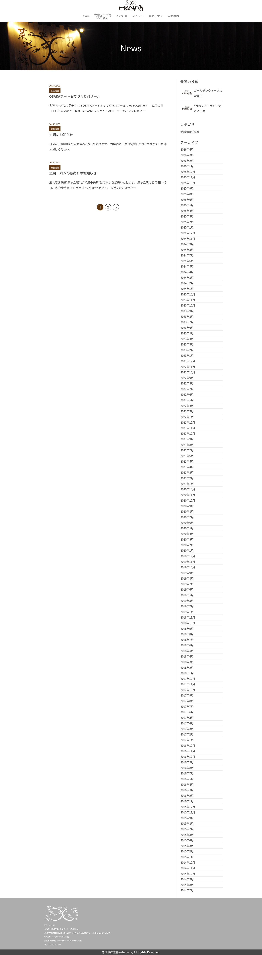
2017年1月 (187, 740)
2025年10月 (187, 183)
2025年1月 (187, 227)
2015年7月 (187, 829)
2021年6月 (187, 456)
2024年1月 (187, 288)
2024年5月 (187, 266)
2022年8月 (187, 383)
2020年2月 (187, 545)
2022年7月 (187, 389)
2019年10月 (187, 567)
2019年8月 (187, 578)
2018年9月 (187, 628)
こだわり (121, 16)
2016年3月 (187, 790)
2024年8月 (187, 249)
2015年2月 (187, 851)
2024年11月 (187, 238)
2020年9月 (187, 506)
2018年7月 (187, 639)
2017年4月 (187, 723)
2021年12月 (187, 422)
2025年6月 (187, 199)
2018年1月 (187, 673)
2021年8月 (187, 445)
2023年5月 (187, 333)
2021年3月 (187, 472)
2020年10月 (187, 500)
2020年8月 (187, 511)
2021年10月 (187, 433)
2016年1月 (187, 801)
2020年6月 (187, 522)
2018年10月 (187, 623)
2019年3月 (187, 600)
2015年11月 (187, 812)
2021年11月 (187, 428)
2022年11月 (187, 367)
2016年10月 (187, 756)
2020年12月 (187, 489)
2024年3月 (187, 277)
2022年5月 (187, 400)
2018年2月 (187, 667)
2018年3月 (187, 662)
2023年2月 (187, 350)
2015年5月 (187, 835)
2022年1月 (187, 417)
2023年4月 (187, 339)
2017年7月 (187, 706)
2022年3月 (187, 411)
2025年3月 (187, 216)
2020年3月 (187, 539)
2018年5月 (187, 651)
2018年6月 (187, 645)
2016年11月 (187, 751)
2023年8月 (187, 316)
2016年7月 (187, 773)
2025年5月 (187, 205)
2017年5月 (187, 717)
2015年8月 (187, 823)
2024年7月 (187, 255)
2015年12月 (187, 807)
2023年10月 (187, 305)
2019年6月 (187, 589)
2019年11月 (187, 561)
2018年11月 (187, 617)
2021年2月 (187, 478)
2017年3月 (187, 729)
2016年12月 (187, 745)
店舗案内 (180, 16)
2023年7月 (187, 322)
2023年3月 (187, 344)
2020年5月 (187, 528)
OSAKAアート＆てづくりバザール (74, 96)
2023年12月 (187, 294)
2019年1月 (187, 612)
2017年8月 (187, 701)
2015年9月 (187, 818)
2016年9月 (187, 762)
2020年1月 (187, 550)
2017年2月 (187, 734)
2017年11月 (187, 684)
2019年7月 (187, 584)
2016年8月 (187, 768)
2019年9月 (187, 573)
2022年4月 (187, 406)
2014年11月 (187, 868)
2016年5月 (187, 779)
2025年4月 (187, 210)
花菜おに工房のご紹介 (99, 16)
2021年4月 (187, 467)
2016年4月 (187, 784)
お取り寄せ (159, 16)
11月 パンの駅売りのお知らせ (72, 173)
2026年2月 (187, 160)
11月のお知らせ (61, 134)
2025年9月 (187, 188)
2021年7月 (187, 450)
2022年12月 (187, 361)
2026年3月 (187, 155)
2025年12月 (187, 171)
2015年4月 (187, 840)
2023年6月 (187, 327)
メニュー (139, 16)
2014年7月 (187, 890)
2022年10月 (187, 372)
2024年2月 (187, 283)
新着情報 (55, 90)
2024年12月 (187, 233)
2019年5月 (187, 595)
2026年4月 (187, 149)
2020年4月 (187, 534)
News (79, 16)
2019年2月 (187, 606)
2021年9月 (187, 439)
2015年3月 (187, 846)
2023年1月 (187, 355)
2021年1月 (187, 484)
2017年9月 (187, 695)
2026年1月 (187, 166)
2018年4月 (187, 656)
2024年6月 (187, 261)
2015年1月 (187, 857)
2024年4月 (187, 272)
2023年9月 (187, 311)
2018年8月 (187, 634)
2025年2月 (187, 222)
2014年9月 (187, 879)
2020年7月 (187, 517)
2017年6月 (187, 712)
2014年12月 (187, 862)
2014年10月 (187, 874)
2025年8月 (187, 194)
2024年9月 (187, 244)
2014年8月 (187, 885)
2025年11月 (187, 177)
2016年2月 (187, 795)
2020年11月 (187, 495)
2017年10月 (187, 690)
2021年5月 (187, 461)
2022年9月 (187, 378)
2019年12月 (187, 556)
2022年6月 (187, 394)
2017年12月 (187, 678)
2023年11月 (187, 300)
